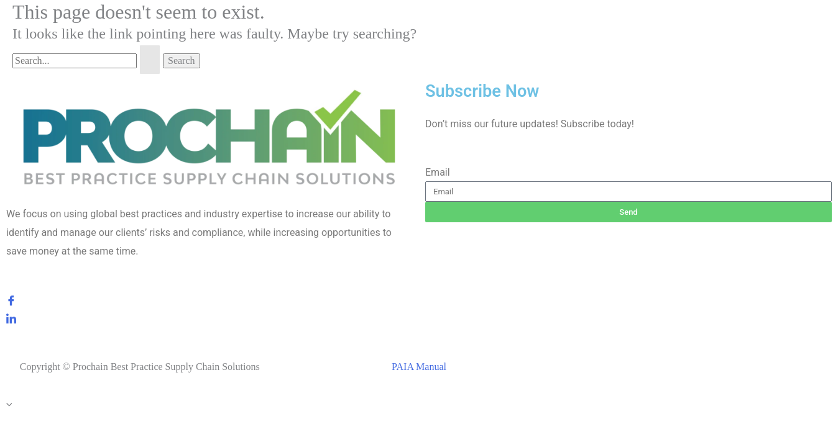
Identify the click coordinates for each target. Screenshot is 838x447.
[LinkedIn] (209, 318)
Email (437, 172)
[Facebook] (209, 299)
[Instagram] (209, 336)
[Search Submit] (149, 59)
